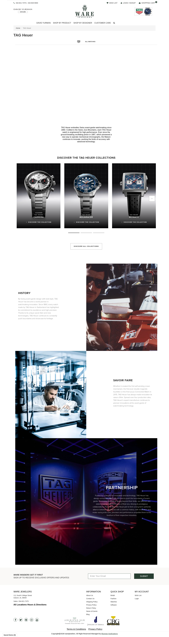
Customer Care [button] (102, 23)
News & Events (91, 611)
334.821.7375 (24, 601)
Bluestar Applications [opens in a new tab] (109, 634)
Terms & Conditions (76, 629)
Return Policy (91, 608)
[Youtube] (37, 620)
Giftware (114, 605)
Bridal (113, 595)
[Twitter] (21, 620)
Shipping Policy (92, 602)
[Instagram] (31, 620)
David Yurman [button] (43, 23)
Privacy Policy (91, 605)
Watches (114, 602)
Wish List (138, 595)
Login (137, 599)
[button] (114, 23)
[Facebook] (15, 620)
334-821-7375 (21, 3)
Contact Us (90, 599)
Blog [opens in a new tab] (88, 614)
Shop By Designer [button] (82, 23)
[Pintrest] (26, 620)
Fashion (113, 599)
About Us (89, 595)
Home (18, 28)
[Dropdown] (43, 23)
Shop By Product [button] (62, 23)
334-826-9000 (33, 3)
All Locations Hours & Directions (29, 604)
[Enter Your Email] (109, 576)
